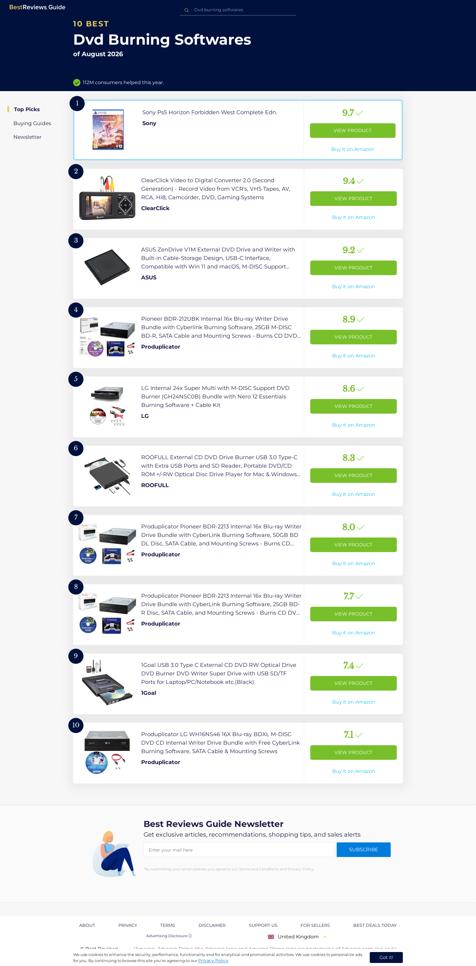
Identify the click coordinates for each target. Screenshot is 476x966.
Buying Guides (32, 123)
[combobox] (238, 9)
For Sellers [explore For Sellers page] (315, 925)
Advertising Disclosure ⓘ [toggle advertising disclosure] (169, 936)
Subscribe (363, 849)
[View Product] (238, 130)
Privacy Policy (213, 960)
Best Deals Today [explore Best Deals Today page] (375, 925)
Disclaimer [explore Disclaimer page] (212, 925)
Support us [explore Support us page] (263, 925)
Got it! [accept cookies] (386, 957)
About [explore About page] (87, 925)
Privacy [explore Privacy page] (127, 925)
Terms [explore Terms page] (167, 925)
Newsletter (27, 137)
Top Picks (27, 109)
